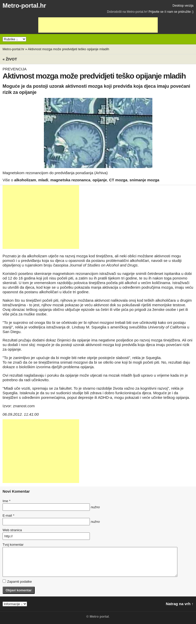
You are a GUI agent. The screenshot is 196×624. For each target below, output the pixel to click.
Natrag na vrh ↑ (179, 604)
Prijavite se (156, 12)
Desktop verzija (183, 5)
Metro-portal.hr (24, 5)
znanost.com (24, 406)
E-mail (8, 515)
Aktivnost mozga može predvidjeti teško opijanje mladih (68, 49)
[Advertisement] (98, 25)
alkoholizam (25, 180)
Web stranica (12, 530)
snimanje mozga (144, 180)
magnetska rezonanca (70, 180)
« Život (10, 59)
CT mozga (118, 180)
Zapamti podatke (17, 581)
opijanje (99, 180)
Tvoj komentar (13, 544)
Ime (6, 501)
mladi (43, 180)
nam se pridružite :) (180, 12)
